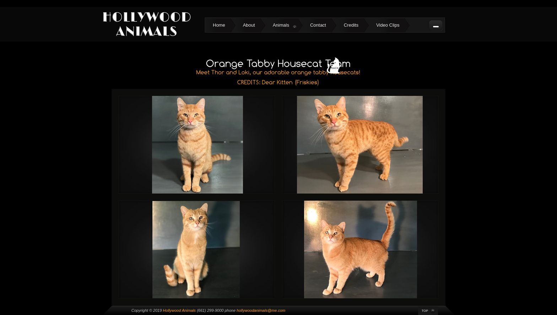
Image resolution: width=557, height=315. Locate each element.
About (249, 25)
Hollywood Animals (179, 310)
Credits (351, 25)
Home (219, 25)
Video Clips (388, 25)
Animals (285, 25)
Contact (318, 25)
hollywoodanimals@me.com (261, 310)
